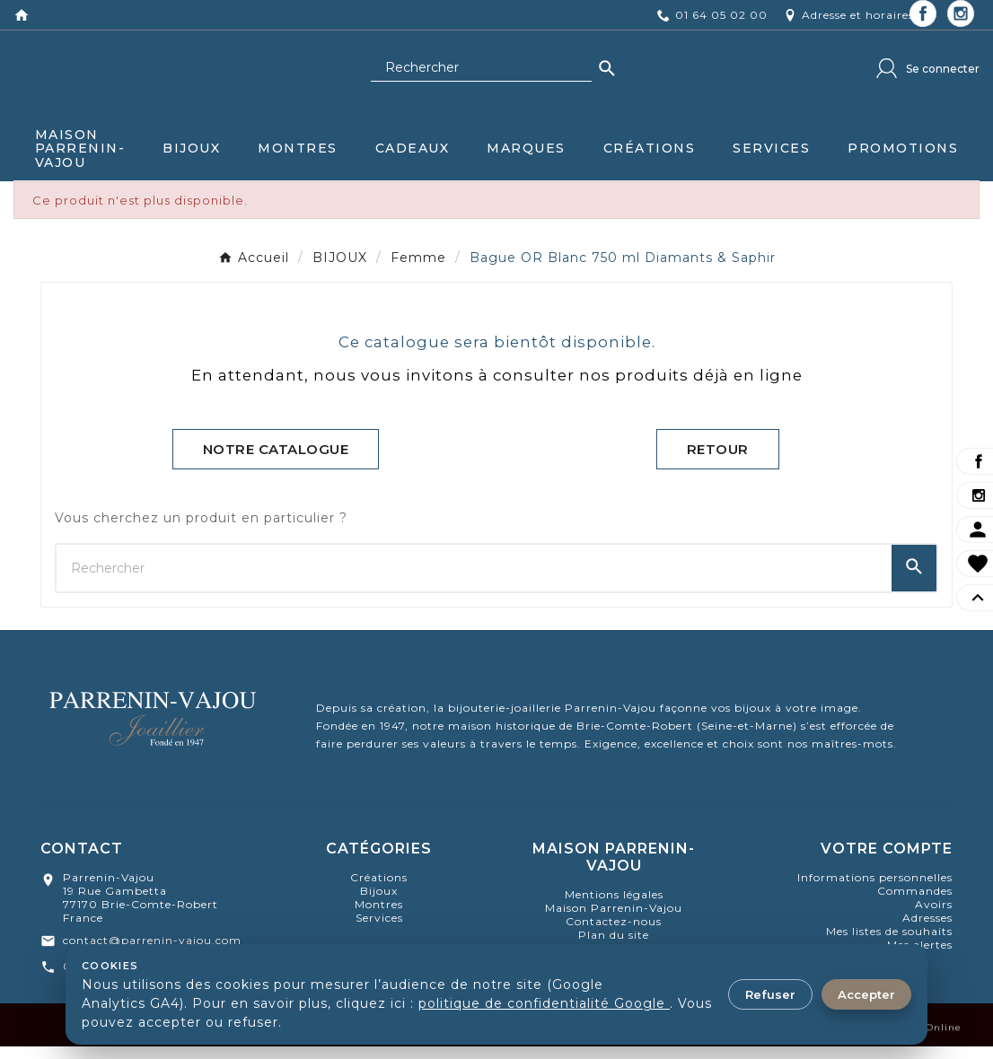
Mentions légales (614, 907)
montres (379, 916)
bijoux (379, 903)
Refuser (770, 994)
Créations (379, 890)
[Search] (607, 78)
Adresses (927, 930)
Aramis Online (923, 1048)
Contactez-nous (614, 934)
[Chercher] (481, 77)
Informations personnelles (875, 890)
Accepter (866, 994)
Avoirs (934, 916)
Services (379, 930)
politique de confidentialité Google (544, 1003)
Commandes (915, 903)
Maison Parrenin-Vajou (613, 920)
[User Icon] (928, 78)
